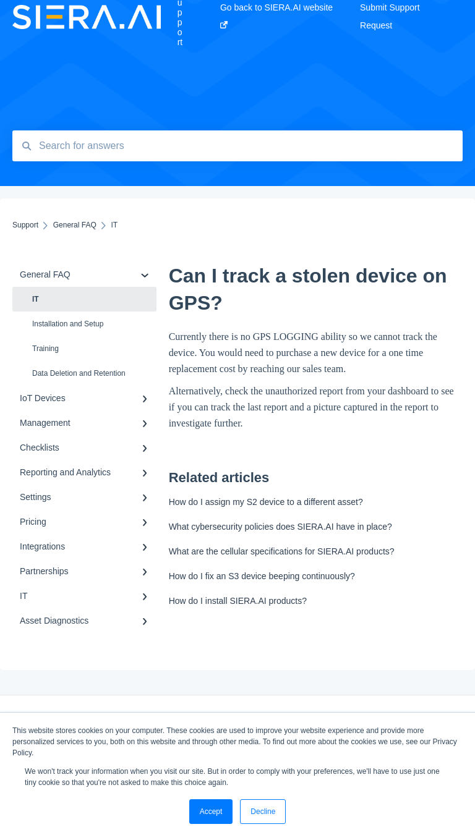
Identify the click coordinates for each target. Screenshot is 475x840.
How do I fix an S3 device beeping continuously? (262, 576)
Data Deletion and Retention (79, 373)
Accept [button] (211, 811)
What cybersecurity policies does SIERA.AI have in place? (280, 527)
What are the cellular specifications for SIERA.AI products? (282, 551)
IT (35, 299)
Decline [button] (262, 811)
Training (45, 348)
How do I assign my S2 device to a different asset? (266, 502)
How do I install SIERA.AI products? (238, 601)
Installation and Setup (67, 324)
